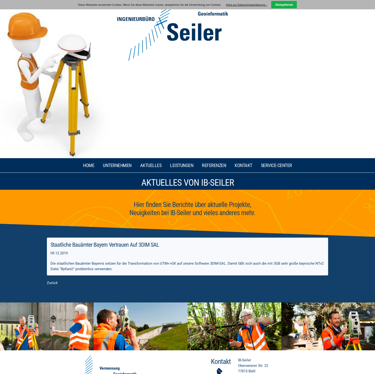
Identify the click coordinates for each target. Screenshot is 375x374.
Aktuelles (151, 16)
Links (94, 368)
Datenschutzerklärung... (270, 308)
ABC (102, 368)
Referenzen (214, 16)
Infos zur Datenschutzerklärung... (246, 4)
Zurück (52, 133)
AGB (86, 368)
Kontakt (243, 16)
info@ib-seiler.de (262, 240)
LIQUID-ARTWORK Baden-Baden (309, 368)
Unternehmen (117, 16)
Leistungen (181, 16)
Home (88, 16)
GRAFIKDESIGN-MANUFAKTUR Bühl (263, 368)
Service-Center (276, 16)
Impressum (57, 368)
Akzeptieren (284, 4)
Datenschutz (73, 368)
